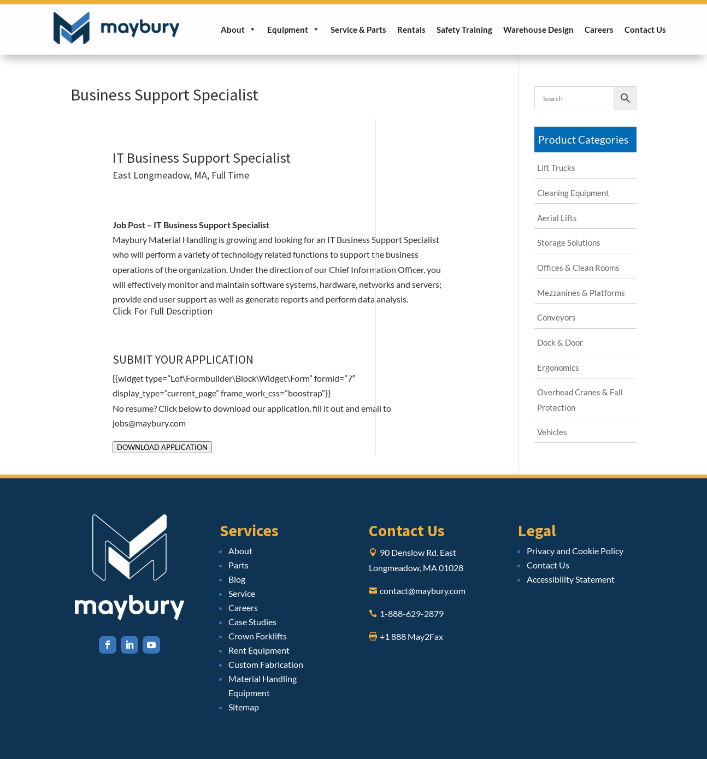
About (238, 29)
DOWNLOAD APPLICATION (162, 447)
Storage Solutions (568, 242)
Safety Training (464, 29)
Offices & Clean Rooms (578, 267)
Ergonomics (558, 367)
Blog (236, 579)
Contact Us (645, 29)
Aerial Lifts (557, 218)
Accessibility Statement (571, 579)
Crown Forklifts (257, 636)
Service (241, 593)
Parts (238, 565)
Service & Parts (358, 29)
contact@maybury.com (423, 590)
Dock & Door (560, 342)
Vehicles (552, 432)
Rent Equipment (259, 650)
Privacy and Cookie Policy (575, 550)
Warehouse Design (538, 29)
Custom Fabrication (265, 664)
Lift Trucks (556, 168)
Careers (599, 29)
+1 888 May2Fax (411, 636)
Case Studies (252, 621)
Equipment (293, 29)
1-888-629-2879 (412, 613)
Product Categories (583, 139)
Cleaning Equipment (573, 193)
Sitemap (243, 707)
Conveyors (556, 317)
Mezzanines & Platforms (581, 293)
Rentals (411, 29)
